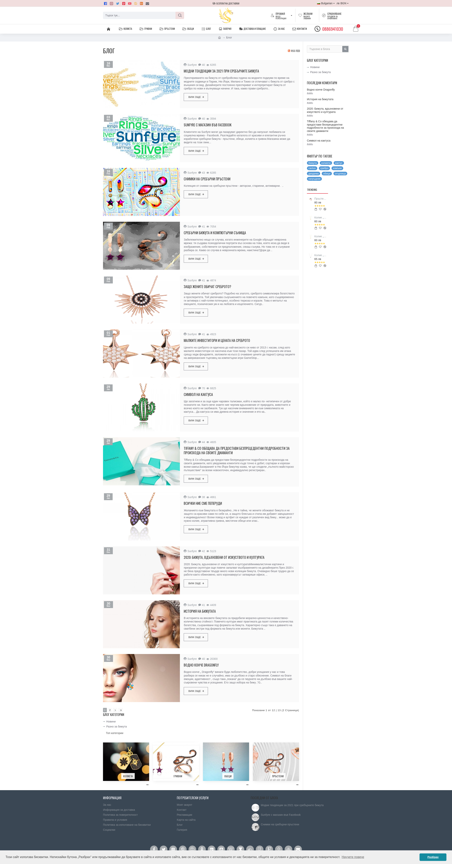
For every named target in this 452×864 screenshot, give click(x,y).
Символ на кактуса (198, 394)
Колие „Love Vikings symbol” (320, 217)
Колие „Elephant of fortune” (320, 255)
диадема (313, 173)
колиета (325, 163)
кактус (338, 163)
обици (326, 173)
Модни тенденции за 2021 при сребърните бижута (221, 71)
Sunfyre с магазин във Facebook (208, 125)
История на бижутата (200, 611)
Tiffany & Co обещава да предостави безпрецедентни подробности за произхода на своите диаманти (237, 450)
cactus (312, 168)
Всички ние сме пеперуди (203, 503)
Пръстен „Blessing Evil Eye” (320, 198)
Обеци (228, 776)
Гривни (178, 776)
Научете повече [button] (353, 857)
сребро (324, 168)
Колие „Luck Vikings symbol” (320, 236)
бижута (312, 163)
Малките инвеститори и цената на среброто (217, 340)
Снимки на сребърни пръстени (207, 179)
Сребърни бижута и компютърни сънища (215, 233)
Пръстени (278, 776)
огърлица (340, 173)
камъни (337, 168)
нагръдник (314, 178)
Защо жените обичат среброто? (207, 286)
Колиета (128, 776)
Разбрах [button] (433, 857)
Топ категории (114, 732)
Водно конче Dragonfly (201, 665)
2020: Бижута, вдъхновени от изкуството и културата (224, 557)
